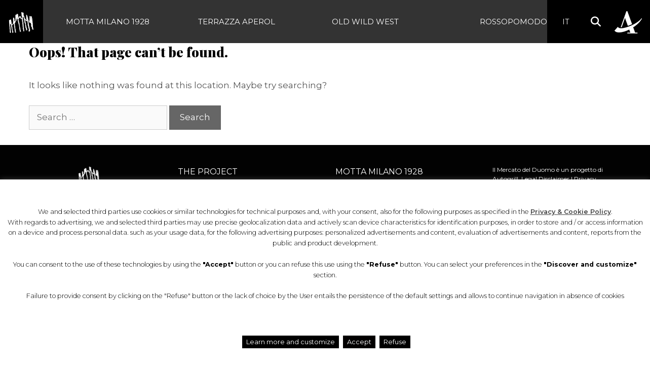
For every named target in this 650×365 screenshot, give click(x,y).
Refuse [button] (395, 342)
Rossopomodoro (519, 21)
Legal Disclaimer (545, 178)
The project (208, 171)
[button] (595, 21)
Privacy (585, 178)
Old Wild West (365, 21)
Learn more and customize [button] (290, 342)
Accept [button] (359, 342)
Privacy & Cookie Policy (570, 211)
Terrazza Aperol (236, 21)
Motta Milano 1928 (107, 21)
